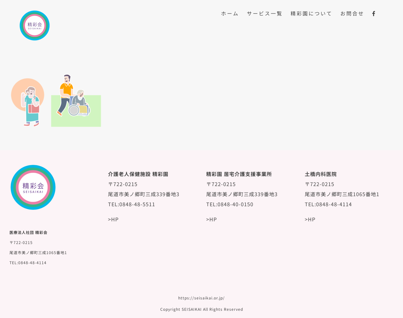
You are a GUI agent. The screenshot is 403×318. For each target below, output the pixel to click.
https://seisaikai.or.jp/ (201, 297)
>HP (113, 219)
